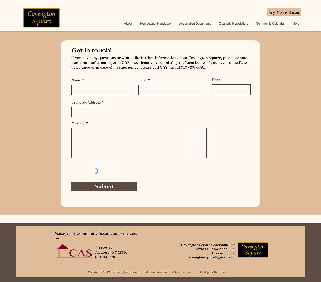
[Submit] (104, 186)
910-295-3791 (105, 257)
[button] (194, 23)
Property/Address (86, 102)
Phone (217, 79)
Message (78, 123)
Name (76, 80)
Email (142, 80)
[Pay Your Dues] (284, 12)
